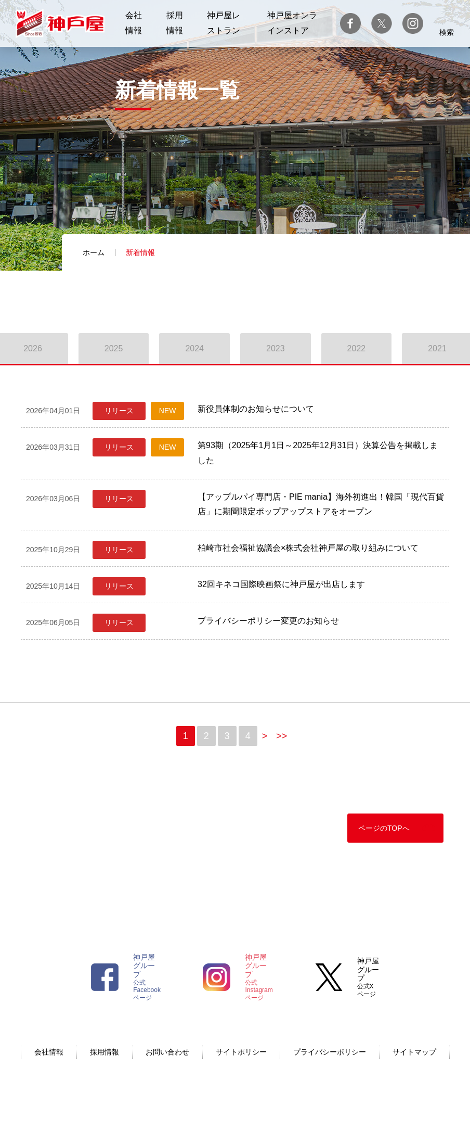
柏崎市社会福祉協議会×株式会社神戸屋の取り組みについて (308, 547)
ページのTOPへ (384, 828)
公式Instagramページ (258, 977)
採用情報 (104, 1052)
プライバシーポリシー (329, 1052)
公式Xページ (368, 977)
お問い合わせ (167, 1052)
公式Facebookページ (147, 977)
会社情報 (48, 1052)
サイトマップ (414, 1052)
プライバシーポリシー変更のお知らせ (268, 620)
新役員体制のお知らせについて (256, 408)
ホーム (94, 252)
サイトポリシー (241, 1052)
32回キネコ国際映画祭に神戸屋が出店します (281, 584)
